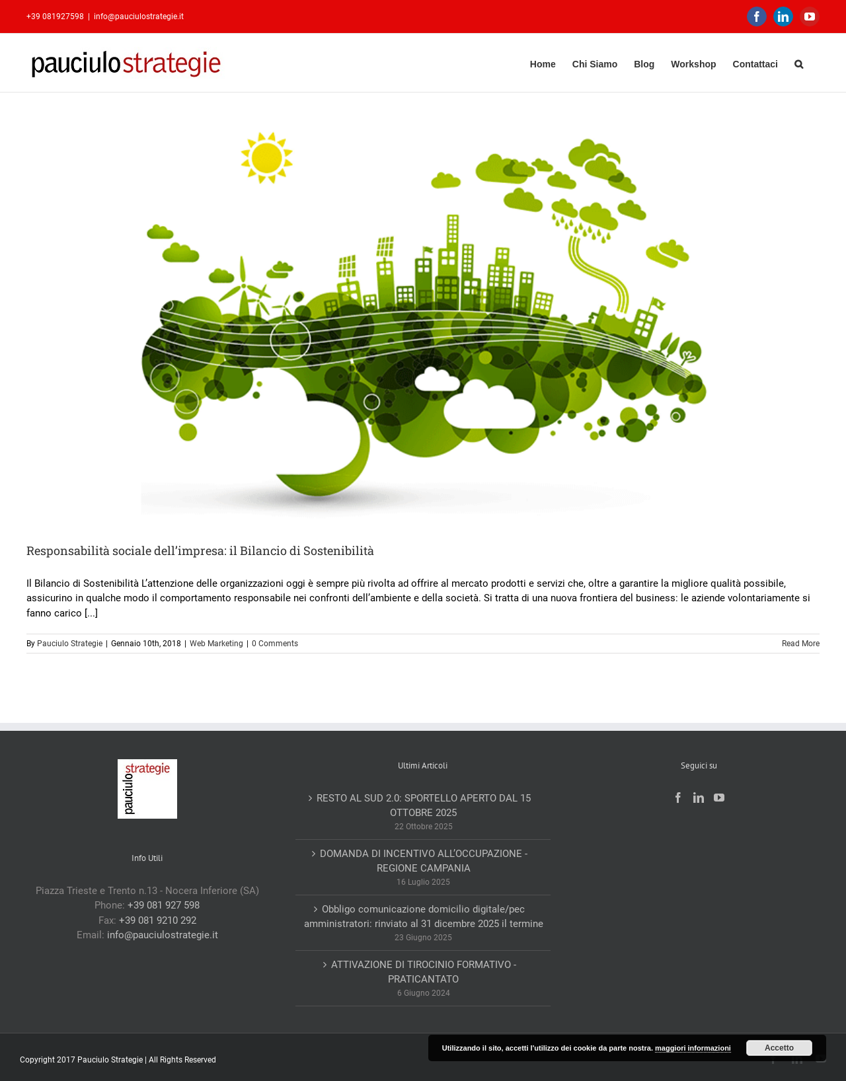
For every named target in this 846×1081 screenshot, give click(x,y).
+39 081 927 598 (164, 905)
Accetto (779, 1048)
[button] (798, 62)
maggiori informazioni (693, 1048)
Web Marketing (216, 643)
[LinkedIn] (698, 797)
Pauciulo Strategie (69, 643)
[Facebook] (678, 797)
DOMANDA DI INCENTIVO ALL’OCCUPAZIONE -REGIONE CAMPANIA (423, 861)
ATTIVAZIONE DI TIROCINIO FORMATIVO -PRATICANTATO (423, 972)
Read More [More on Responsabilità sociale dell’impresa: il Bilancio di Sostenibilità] (801, 643)
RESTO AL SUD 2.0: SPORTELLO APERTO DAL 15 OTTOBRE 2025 (424, 805)
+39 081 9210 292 (157, 920)
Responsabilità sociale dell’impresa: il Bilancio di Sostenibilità (200, 550)
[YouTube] (719, 797)
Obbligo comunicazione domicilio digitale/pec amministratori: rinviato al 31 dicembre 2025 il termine (423, 916)
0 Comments (275, 643)
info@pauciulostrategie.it (139, 16)
